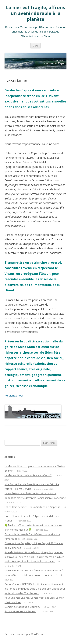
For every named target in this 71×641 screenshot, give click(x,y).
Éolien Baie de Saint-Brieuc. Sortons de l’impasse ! (33, 507)
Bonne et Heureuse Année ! (20, 611)
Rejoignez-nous (14, 395)
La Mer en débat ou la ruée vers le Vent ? (28, 475)
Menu (35, 45)
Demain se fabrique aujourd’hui (23, 606)
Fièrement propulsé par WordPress (24, 634)
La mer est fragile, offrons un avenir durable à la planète (35, 13)
